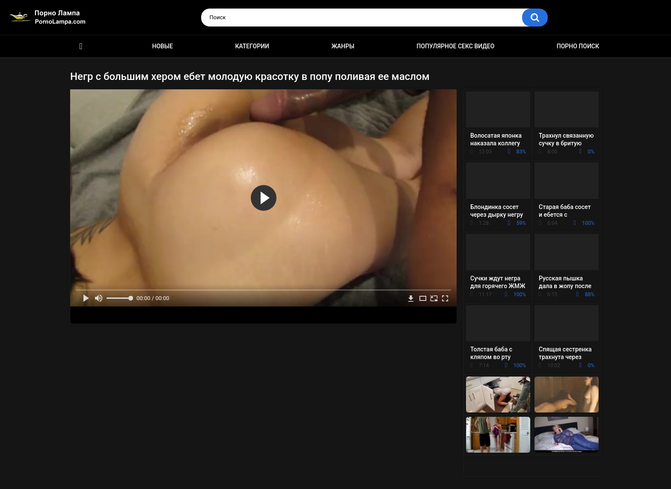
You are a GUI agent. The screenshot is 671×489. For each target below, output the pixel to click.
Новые (162, 46)
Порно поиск (578, 46)
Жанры (342, 46)
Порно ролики (81, 46)
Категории (252, 46)
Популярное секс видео (456, 46)
